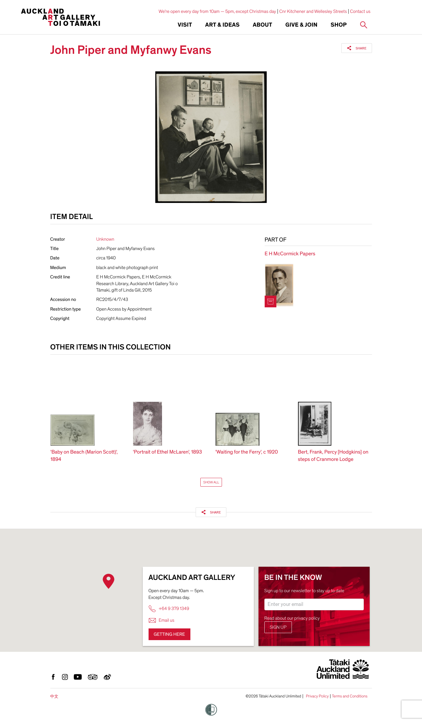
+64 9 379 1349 (169, 608)
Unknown (105, 239)
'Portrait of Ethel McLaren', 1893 (167, 452)
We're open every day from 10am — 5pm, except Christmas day (217, 11)
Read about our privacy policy (292, 618)
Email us (162, 620)
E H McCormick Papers (290, 254)
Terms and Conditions (350, 696)
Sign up (278, 627)
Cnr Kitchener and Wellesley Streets (313, 11)
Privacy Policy (317, 696)
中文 (54, 696)
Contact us (360, 11)
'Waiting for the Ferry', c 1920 (247, 452)
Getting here (169, 634)
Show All (211, 482)
